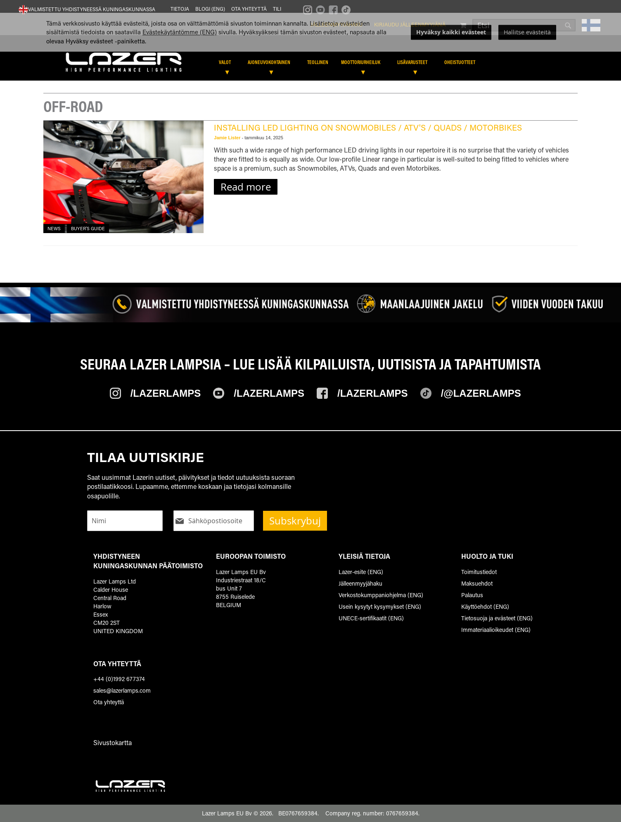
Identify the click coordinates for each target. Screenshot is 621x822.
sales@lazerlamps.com (122, 690)
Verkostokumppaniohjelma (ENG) (381, 595)
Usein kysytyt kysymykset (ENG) (380, 606)
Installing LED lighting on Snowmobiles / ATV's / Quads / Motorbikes (368, 127)
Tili (277, 8)
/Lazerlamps (165, 393)
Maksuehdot (477, 583)
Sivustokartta (112, 742)
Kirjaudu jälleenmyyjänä (410, 24)
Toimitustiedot (479, 572)
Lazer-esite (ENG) (361, 572)
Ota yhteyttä (249, 8)
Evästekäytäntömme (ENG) (179, 53)
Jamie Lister (228, 137)
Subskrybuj (295, 520)
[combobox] (524, 25)
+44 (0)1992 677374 (119, 679)
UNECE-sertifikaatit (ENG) (371, 618)
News (54, 228)
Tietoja (180, 8)
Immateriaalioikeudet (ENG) (496, 630)
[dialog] (310, 53)
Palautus (472, 595)
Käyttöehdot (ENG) (485, 606)
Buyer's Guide (88, 228)
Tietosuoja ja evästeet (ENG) (497, 618)
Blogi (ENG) (210, 8)
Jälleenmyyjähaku (336, 24)
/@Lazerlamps (481, 393)
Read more (245, 186)
